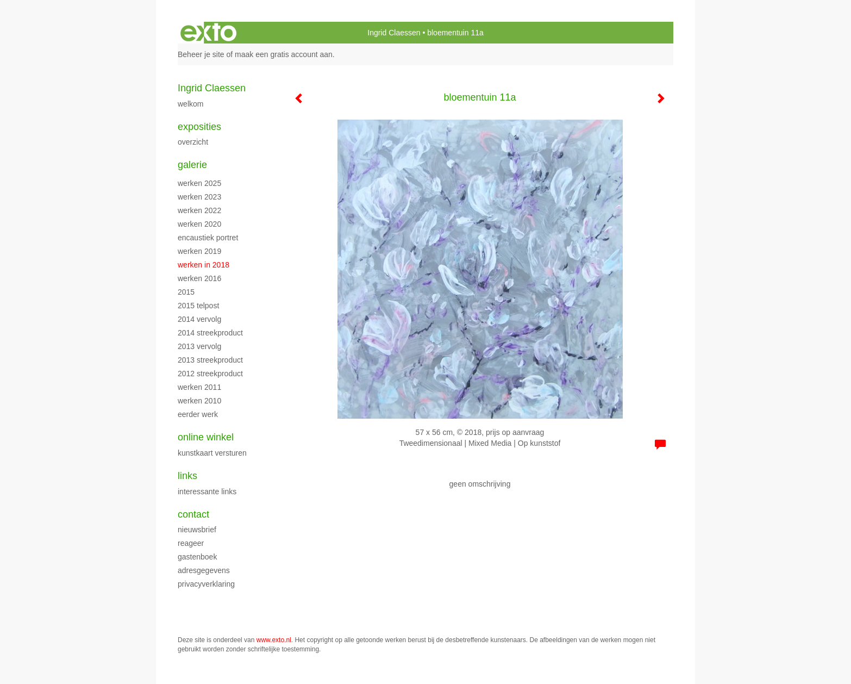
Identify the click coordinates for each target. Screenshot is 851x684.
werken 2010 (199, 400)
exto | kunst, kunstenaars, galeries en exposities (208, 32)
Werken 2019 (199, 251)
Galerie (192, 164)
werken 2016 (199, 278)
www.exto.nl (273, 640)
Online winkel (206, 437)
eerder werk (198, 414)
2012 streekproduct (210, 373)
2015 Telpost (198, 305)
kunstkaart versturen (212, 453)
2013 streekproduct (210, 360)
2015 (186, 292)
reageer (191, 543)
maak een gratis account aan (284, 54)
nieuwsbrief (197, 529)
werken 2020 (199, 224)
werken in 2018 (203, 264)
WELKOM (190, 104)
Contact (193, 514)
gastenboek (197, 556)
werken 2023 (199, 196)
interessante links (207, 491)
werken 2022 (199, 210)
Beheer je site (201, 54)
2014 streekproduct (210, 332)
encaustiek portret (208, 237)
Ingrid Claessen (393, 32)
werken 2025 (199, 183)
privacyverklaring (206, 584)
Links (187, 475)
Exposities (199, 126)
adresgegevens (204, 570)
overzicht (193, 142)
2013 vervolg (199, 346)
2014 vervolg (199, 319)
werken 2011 (199, 387)
